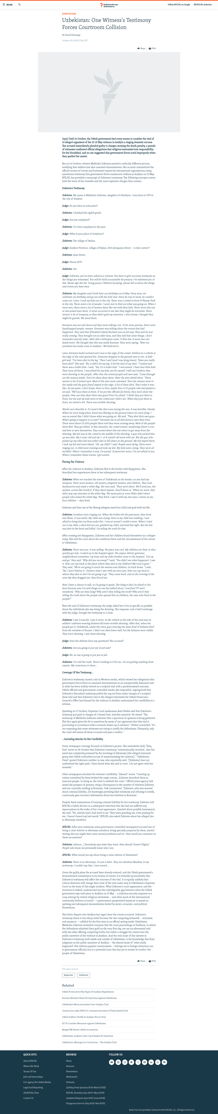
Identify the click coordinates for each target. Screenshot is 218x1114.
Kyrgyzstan (69, 14)
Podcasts (70, 1082)
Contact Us (28, 1098)
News (69, 1061)
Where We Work (31, 1066)
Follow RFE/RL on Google (179, 5)
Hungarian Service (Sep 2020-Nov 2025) (85, 1103)
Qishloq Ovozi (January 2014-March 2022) (86, 1088)
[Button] (141, 48)
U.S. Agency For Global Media (37, 1082)
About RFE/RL (30, 1061)
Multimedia (71, 1077)
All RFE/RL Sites (31, 1093)
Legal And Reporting (33, 1088)
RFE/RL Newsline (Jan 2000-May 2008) (85, 1093)
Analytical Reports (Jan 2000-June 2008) (85, 1098)
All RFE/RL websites (203, 5)
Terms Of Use (29, 1072)
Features (70, 1066)
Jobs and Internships (33, 1077)
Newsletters (72, 1072)
